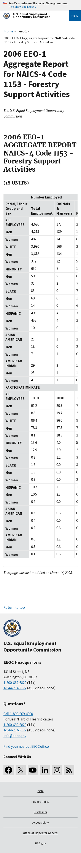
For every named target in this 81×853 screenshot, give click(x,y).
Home (8, 31)
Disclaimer (40, 812)
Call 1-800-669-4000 (18, 713)
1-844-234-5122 (14, 688)
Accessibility (40, 822)
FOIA (41, 791)
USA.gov (40, 843)
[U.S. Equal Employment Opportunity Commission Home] (31, 15)
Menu (74, 15)
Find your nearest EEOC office (26, 746)
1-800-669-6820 (14, 682)
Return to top (14, 607)
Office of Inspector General (40, 833)
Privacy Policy (40, 802)
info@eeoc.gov (14, 735)
